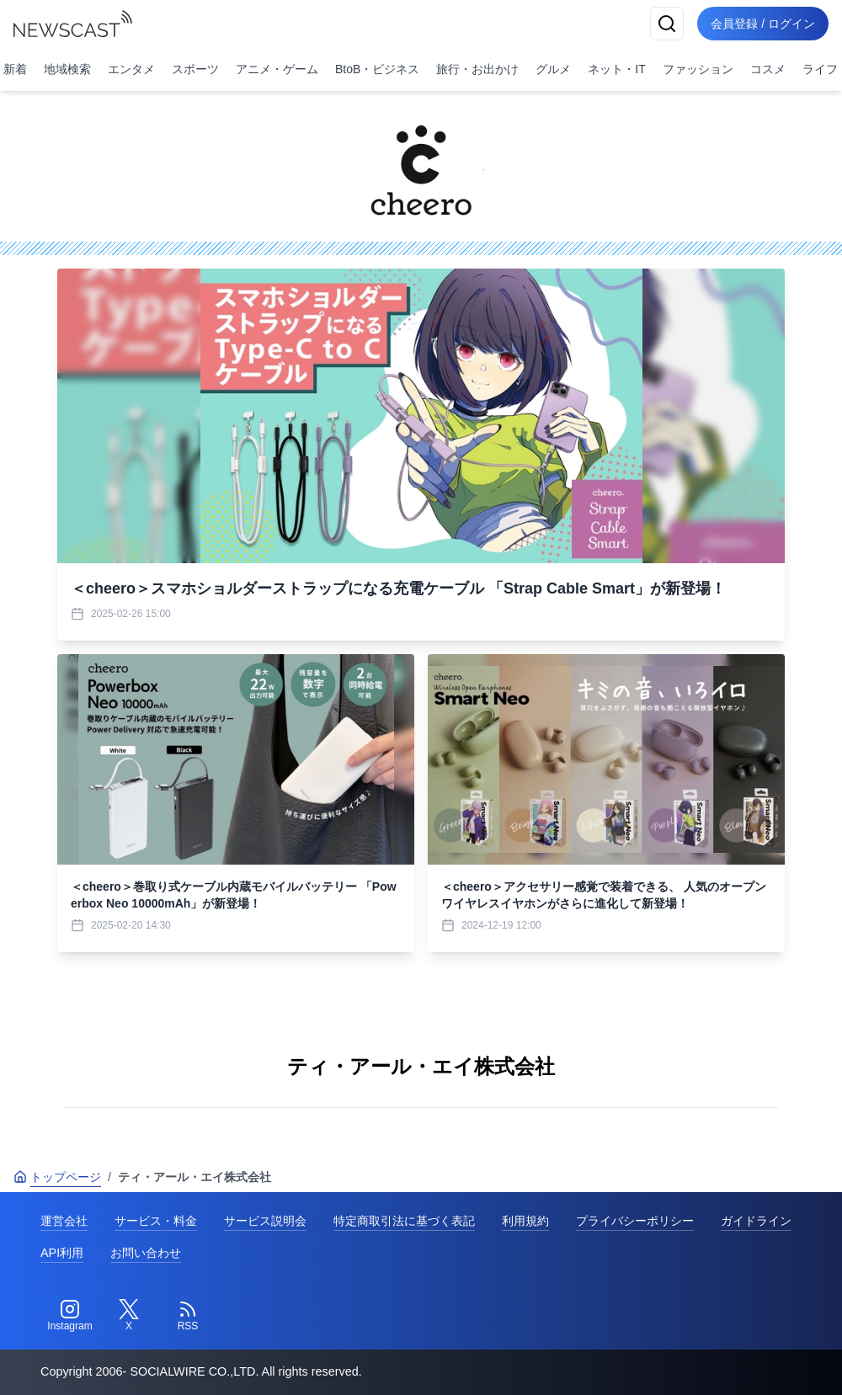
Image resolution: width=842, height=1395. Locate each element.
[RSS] (187, 1316)
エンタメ (131, 69)
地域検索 (67, 69)
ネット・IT (616, 69)
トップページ (57, 1177)
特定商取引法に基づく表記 (404, 1220)
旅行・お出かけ (477, 69)
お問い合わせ (145, 1252)
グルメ (553, 69)
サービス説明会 (265, 1220)
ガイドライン (756, 1220)
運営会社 (64, 1220)
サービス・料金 (156, 1220)
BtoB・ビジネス (377, 69)
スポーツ (195, 69)
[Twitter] (128, 1316)
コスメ (768, 69)
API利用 (61, 1252)
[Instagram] (69, 1316)
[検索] (667, 23)
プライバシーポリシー (635, 1220)
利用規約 (525, 1220)
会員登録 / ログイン (763, 23)
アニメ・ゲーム (277, 69)
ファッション (698, 69)
